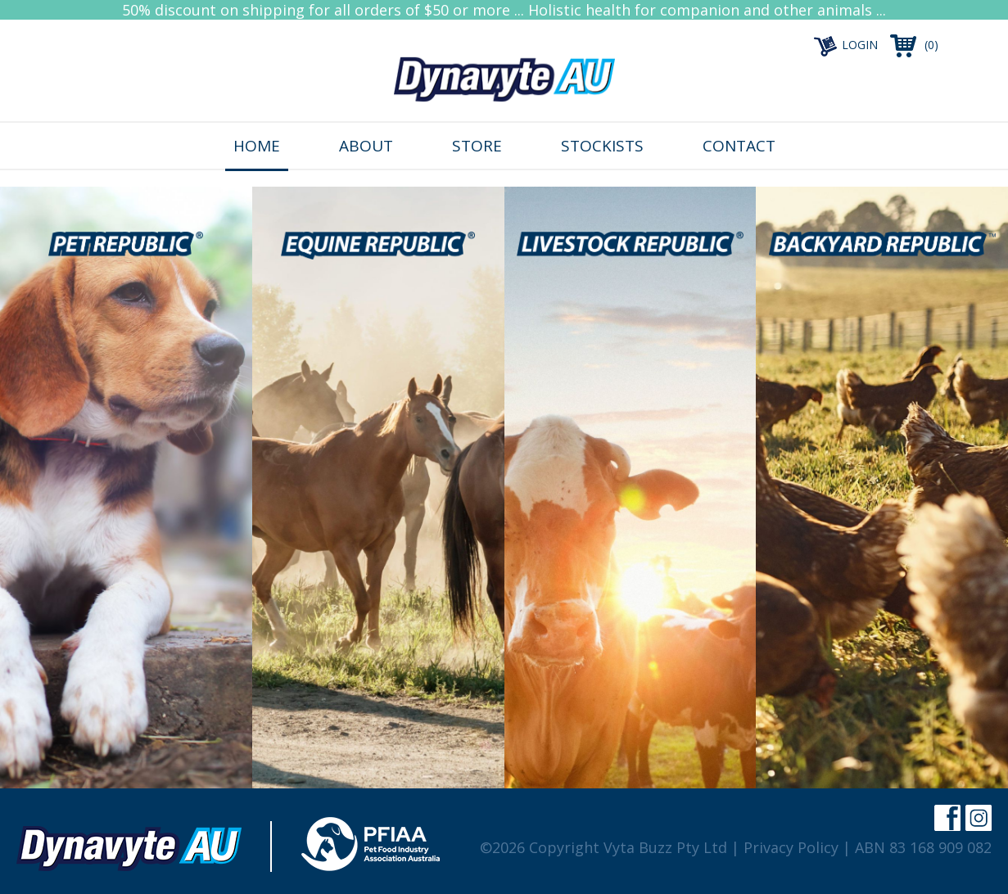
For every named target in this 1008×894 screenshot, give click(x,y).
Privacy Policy (791, 847)
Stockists (602, 145)
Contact (739, 145)
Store (477, 145)
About (366, 145)
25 (125, 223)
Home (256, 145)
